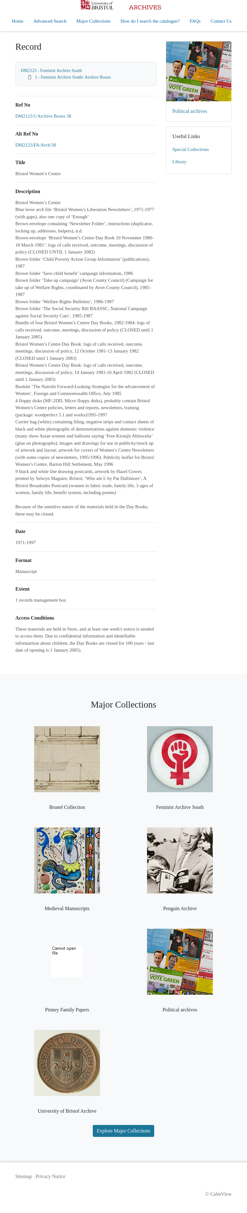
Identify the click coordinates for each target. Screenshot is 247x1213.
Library (179, 161)
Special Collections (190, 149)
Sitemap (23, 1176)
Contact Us (221, 21)
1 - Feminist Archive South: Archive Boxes (73, 77)
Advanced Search (49, 21)
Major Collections (93, 21)
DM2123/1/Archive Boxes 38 (43, 116)
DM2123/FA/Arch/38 (35, 144)
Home (18, 21)
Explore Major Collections (123, 1130)
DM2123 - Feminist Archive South (51, 70)
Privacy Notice (50, 1176)
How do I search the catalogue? (150, 21)
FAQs (195, 21)
